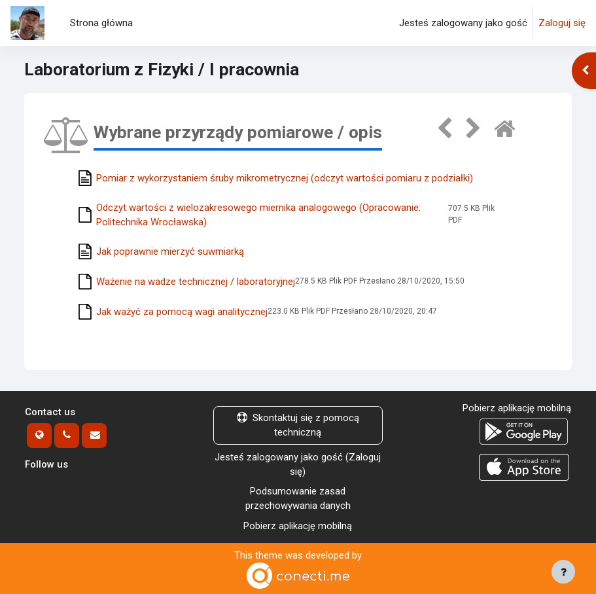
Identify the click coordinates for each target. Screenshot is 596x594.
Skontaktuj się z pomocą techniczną (298, 425)
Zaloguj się (562, 23)
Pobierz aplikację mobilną (297, 526)
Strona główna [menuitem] (101, 23)
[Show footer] (563, 572)
